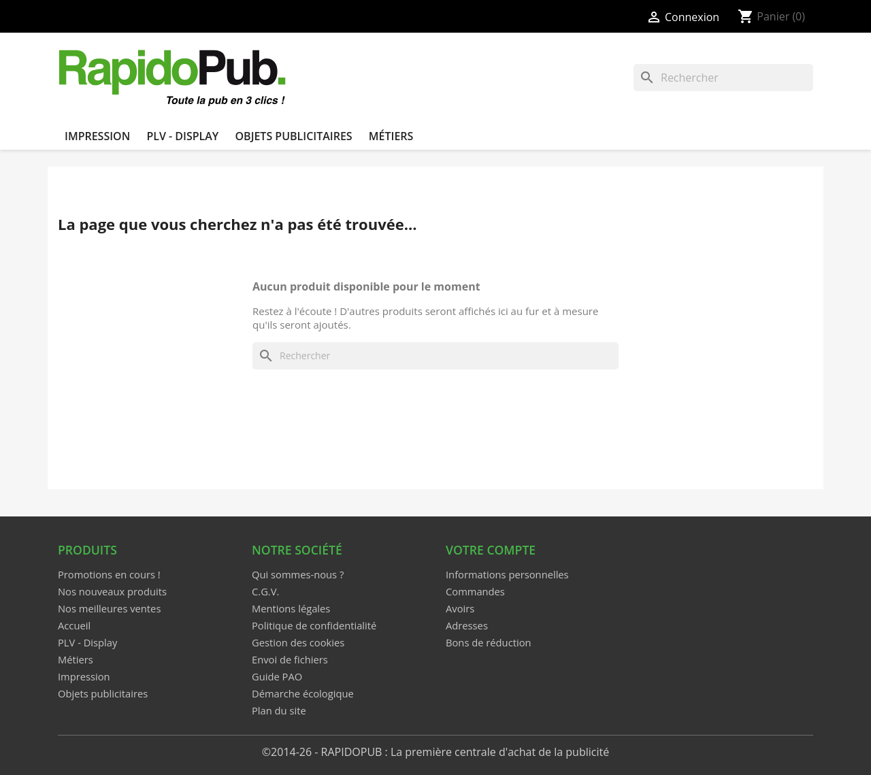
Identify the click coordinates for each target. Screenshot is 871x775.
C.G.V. (265, 591)
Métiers (391, 136)
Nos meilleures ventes (109, 608)
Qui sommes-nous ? (298, 574)
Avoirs (460, 608)
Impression (97, 136)
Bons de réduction (488, 642)
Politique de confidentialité (314, 625)
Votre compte (491, 550)
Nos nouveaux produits (112, 591)
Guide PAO (277, 676)
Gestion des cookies (298, 642)
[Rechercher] (723, 77)
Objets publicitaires (293, 136)
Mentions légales (291, 608)
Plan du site (279, 710)
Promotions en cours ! (109, 574)
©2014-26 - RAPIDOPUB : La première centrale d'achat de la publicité (435, 752)
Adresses (467, 625)
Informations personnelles (507, 574)
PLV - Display (182, 136)
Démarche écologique (303, 693)
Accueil (74, 625)
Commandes (475, 591)
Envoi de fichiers (290, 659)
